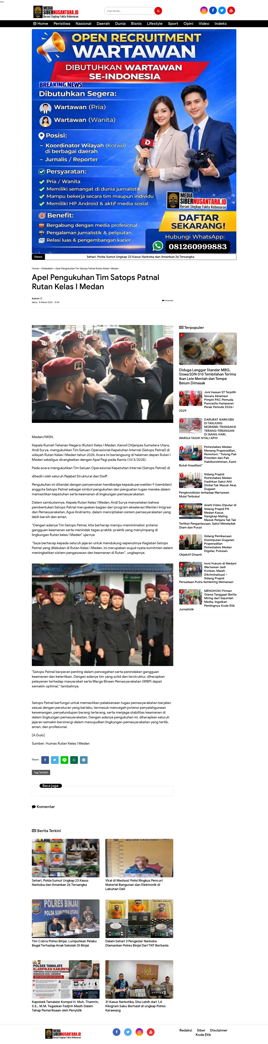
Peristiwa (62, 23)
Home (40, 23)
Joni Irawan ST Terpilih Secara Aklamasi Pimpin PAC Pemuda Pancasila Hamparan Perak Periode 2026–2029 (207, 401)
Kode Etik (203, 1035)
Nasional (83, 23)
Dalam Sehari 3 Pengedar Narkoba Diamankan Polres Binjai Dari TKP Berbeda (136, 943)
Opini (188, 23)
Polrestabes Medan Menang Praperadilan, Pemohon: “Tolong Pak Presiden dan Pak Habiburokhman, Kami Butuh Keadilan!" (208, 456)
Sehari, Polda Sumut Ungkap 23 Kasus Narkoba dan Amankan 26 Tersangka (60, 883)
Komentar (167, 300)
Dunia (120, 23)
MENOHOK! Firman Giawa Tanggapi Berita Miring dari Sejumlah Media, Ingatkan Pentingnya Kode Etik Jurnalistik (208, 600)
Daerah (103, 23)
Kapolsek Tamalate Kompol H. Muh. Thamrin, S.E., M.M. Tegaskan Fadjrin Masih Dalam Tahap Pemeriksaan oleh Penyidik (65, 1006)
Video (204, 23)
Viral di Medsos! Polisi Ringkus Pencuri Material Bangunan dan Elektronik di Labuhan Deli (134, 885)
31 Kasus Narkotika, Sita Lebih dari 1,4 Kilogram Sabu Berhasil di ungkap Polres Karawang (135, 1006)
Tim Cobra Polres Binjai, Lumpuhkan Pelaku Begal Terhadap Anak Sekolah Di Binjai (64, 943)
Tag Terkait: (41, 772)
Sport (173, 23)
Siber (201, 1030)
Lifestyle (155, 23)
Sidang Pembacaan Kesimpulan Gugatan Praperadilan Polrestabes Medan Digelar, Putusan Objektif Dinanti (206, 545)
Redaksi (185, 1030)
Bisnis (136, 23)
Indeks (221, 23)
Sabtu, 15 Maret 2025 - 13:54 (45, 302)
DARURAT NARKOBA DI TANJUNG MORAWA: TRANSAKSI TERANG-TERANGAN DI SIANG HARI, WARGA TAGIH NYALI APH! (207, 429)
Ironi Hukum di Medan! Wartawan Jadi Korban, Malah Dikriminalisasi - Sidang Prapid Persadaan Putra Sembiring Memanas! (207, 573)
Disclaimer (218, 1030)
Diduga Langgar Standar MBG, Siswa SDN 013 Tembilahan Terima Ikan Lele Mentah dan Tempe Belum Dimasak (207, 376)
